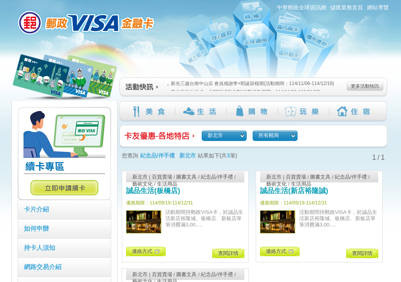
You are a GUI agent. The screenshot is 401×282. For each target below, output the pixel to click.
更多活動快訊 (365, 86)
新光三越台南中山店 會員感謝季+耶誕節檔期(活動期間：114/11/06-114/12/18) (251, 83)
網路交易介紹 (42, 267)
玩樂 (303, 111)
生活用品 (167, 184)
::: (6, 3)
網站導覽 (378, 7)
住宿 (354, 111)
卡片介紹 (36, 209)
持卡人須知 (39, 247)
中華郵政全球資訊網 (301, 7)
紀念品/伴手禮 (217, 177)
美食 (149, 111)
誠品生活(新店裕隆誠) (294, 191)
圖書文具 (186, 177)
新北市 (140, 177)
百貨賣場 (162, 177)
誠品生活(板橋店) (153, 191)
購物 (252, 111)
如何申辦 (36, 228)
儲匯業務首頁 (346, 7)
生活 (200, 111)
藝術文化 (142, 184)
